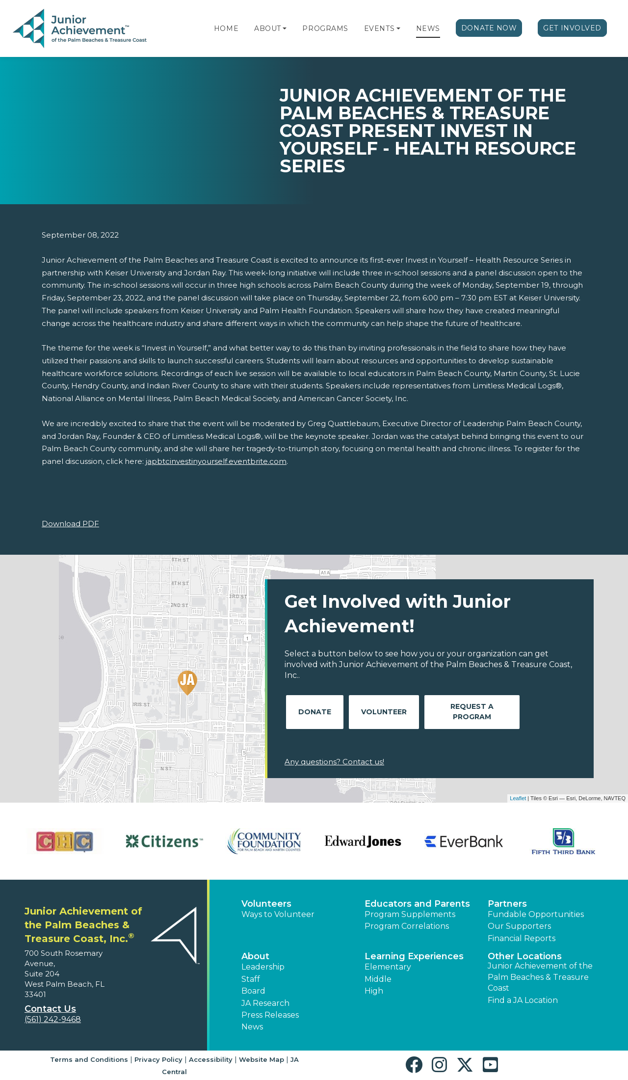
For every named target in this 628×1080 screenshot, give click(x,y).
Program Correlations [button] (407, 926)
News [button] (252, 1026)
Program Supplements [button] (410, 914)
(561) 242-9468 (53, 1019)
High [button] (374, 991)
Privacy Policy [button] (158, 1059)
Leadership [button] (263, 967)
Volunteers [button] (266, 903)
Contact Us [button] (50, 1008)
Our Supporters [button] (519, 926)
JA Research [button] (265, 1003)
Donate (314, 711)
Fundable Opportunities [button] (536, 914)
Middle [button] (378, 979)
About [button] (255, 956)
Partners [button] (507, 903)
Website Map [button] (261, 1059)
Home (226, 28)
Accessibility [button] (211, 1059)
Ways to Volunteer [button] (277, 914)
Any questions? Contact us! (334, 761)
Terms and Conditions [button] (89, 1059)
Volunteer (384, 711)
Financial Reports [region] (521, 938)
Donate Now (489, 28)
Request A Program (472, 711)
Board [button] (253, 991)
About (267, 28)
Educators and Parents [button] (417, 903)
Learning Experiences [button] (414, 956)
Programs (325, 28)
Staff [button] (250, 979)
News (428, 28)
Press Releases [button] (270, 1015)
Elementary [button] (388, 967)
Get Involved (572, 28)
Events (379, 28)
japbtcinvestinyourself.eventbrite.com (216, 461)
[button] (285, 28)
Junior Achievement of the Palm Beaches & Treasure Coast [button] (540, 977)
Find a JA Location (523, 1000)
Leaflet (518, 798)
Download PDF (70, 523)
